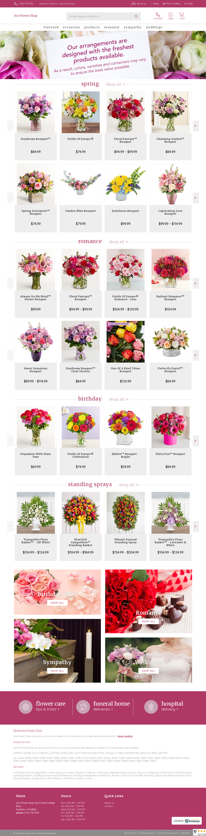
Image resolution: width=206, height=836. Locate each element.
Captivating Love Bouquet (170, 212)
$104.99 (170, 309)
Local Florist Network (168, 833)
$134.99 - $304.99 (125, 552)
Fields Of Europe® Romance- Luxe (125, 298)
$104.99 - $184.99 (81, 552)
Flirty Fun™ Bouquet (170, 454)
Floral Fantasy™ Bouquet (125, 140)
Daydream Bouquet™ (35, 139)
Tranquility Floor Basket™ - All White (35, 541)
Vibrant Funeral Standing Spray (125, 541)
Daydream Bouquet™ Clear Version (80, 370)
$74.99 (81, 152)
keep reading (125, 736)
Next (196, 125)
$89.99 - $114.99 (35, 381)
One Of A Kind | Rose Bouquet (125, 370)
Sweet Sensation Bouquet (35, 370)
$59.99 (125, 467)
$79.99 (81, 223)
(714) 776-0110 (26, 3)
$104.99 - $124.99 (36, 552)
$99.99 (125, 223)
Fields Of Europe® (81, 139)
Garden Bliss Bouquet (81, 210)
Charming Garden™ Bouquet (170, 140)
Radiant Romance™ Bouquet (170, 298)
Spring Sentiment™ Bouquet (36, 212)
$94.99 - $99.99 (125, 152)
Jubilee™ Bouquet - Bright (125, 455)
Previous (10, 125)
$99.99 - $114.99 (170, 223)
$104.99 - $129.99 (125, 309)
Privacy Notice (147, 833)
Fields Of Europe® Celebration (81, 455)
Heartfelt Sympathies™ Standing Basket (80, 542)
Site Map (185, 833)
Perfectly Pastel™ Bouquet (170, 370)
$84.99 (36, 152)
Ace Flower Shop (25, 15)
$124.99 (125, 381)
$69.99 (36, 467)
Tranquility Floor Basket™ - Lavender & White (170, 542)
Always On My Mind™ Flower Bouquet (35, 298)
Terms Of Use (130, 833)
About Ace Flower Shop (27, 730)
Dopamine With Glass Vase (35, 455)
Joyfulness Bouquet (125, 210)
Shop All (114, 84)
